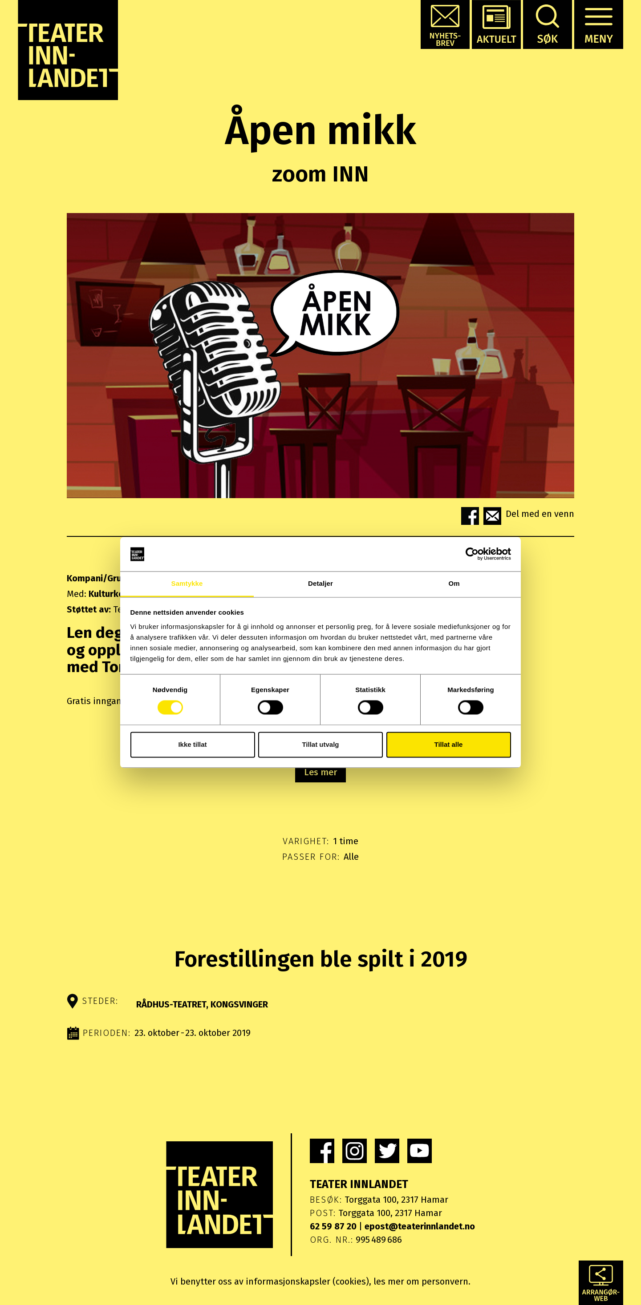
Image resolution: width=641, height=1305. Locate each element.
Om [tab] (453, 583)
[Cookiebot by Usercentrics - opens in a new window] (472, 554)
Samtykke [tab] (187, 583)
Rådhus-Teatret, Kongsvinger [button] (202, 1004)
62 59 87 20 (333, 1226)
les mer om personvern (420, 1281)
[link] (322, 1151)
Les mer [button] (320, 772)
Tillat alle (448, 744)
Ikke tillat (192, 744)
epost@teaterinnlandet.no (420, 1226)
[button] (445, 24)
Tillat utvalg (320, 744)
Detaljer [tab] (320, 583)
